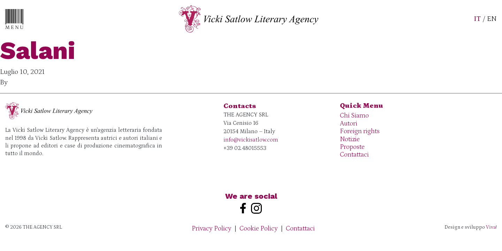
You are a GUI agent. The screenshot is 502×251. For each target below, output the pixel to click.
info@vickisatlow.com (250, 140)
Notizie (350, 139)
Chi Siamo (354, 115)
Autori (348, 123)
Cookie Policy (258, 228)
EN (492, 19)
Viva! (491, 227)
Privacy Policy (211, 228)
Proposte (352, 147)
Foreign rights (360, 131)
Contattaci (354, 154)
